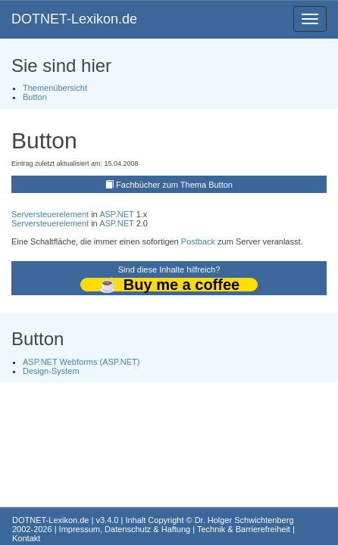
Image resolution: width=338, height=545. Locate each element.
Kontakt (26, 538)
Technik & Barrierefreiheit (243, 529)
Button (35, 96)
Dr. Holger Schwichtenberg (244, 520)
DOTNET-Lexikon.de (74, 18)
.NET (124, 214)
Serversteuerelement (50, 214)
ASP (107, 214)
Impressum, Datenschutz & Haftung (125, 529)
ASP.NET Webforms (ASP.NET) (81, 361)
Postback (198, 241)
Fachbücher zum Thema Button (174, 184)
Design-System (51, 370)
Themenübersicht (55, 87)
